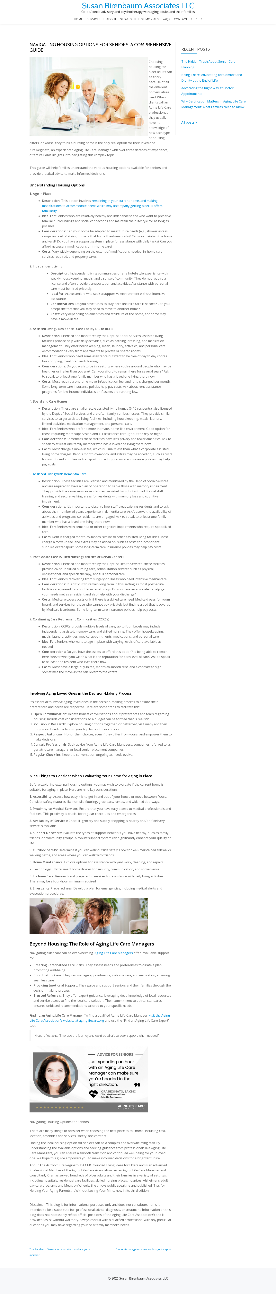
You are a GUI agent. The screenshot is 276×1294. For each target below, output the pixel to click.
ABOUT (112, 19)
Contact (180, 19)
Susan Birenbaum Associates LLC (138, 5)
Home (78, 19)
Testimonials (148, 19)
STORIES (126, 19)
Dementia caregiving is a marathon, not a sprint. (144, 1241)
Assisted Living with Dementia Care (60, 465)
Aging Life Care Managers (113, 944)
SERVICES (94, 19)
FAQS (166, 19)
